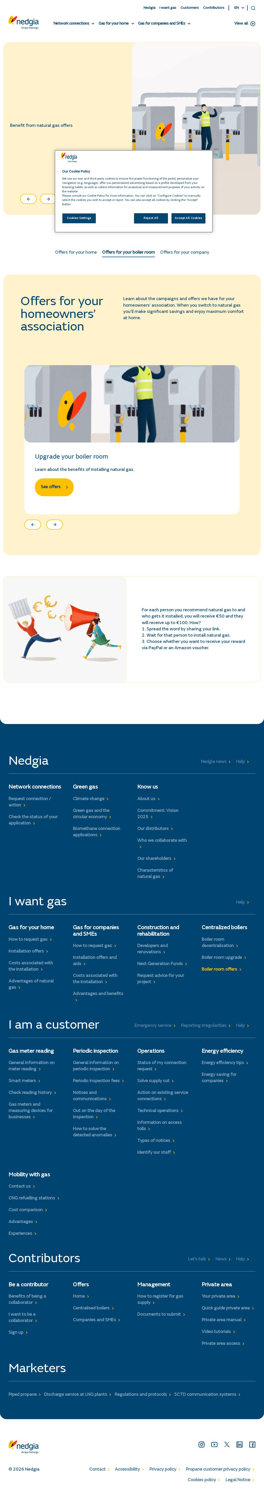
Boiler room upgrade (222, 961)
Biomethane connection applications (96, 835)
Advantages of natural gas (31, 988)
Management (153, 1289)
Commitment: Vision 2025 (158, 817)
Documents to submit (159, 1318)
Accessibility (127, 1473)
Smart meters (22, 1085)
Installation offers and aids (95, 964)
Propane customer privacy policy (218, 1473)
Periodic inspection (95, 1055)
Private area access (221, 1347)
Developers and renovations (152, 953)
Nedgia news (214, 765)
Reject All (151, 218)
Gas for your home (114, 24)
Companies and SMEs (94, 1324)
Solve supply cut (153, 1085)
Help (240, 765)
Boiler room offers (219, 973)
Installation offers (26, 955)
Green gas (85, 791)
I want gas (167, 8)
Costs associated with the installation (31, 970)
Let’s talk (197, 1263)
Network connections (71, 24)
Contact (97, 1473)
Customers (190, 8)
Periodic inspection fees (96, 1085)
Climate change (88, 803)
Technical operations (158, 1115)
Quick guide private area (226, 1312)
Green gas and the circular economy (91, 817)
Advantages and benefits (98, 997)
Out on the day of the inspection (94, 1118)
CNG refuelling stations (32, 1202)
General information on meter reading (32, 1070)
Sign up (16, 1337)
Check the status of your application (33, 824)
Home (79, 1300)
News (221, 1263)
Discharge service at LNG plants (75, 1398)
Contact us (20, 1190)
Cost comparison (26, 1214)
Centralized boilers (224, 932)
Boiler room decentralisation (218, 946)
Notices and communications (90, 1099)
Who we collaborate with (162, 844)
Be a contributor (28, 1289)
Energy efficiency (222, 1055)
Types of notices (153, 1145)
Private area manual (221, 1324)
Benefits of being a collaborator (27, 1303)
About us (146, 803)
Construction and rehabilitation (158, 935)
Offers (81, 1289)
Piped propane (23, 1398)
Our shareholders (154, 862)
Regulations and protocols (141, 1398)
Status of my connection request (161, 1070)
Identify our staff (154, 1156)
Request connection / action (30, 806)
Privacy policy (162, 1473)
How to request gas (28, 943)
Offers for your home (76, 254)
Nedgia (149, 8)
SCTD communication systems (205, 1398)
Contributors (213, 8)
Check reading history (30, 1096)
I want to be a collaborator (22, 1321)
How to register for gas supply (160, 1303)
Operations (150, 1055)
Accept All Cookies (188, 218)
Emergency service (153, 1029)
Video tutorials (216, 1336)
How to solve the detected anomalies (92, 1136)
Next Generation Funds (160, 968)
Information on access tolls (159, 1129)
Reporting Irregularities (204, 1029)
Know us (147, 791)
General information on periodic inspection (96, 1070)
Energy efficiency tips (223, 1067)
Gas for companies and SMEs (161, 24)
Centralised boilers (91, 1312)
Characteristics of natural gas (155, 877)
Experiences (20, 1238)
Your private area (218, 1300)
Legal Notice (238, 1484)
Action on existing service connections (162, 1099)
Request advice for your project (160, 982)
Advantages (21, 1226)
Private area (217, 1289)
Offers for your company (184, 254)
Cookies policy (202, 1484)
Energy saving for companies (219, 1081)
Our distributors (153, 832)
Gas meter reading (31, 1055)
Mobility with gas (29, 1179)
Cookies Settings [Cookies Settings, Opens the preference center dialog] (79, 218)
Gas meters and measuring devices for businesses (31, 1114)
